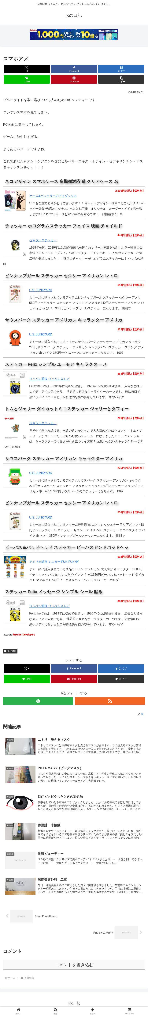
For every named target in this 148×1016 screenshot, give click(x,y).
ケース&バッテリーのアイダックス (53, 195)
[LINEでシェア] (27, 79)
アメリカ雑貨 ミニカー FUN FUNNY (54, 561)
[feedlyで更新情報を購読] (38, 701)
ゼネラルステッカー (43, 240)
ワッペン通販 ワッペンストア (49, 379)
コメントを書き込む (74, 966)
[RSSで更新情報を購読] (110, 701)
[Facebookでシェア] (74, 69)
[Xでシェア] (27, 69)
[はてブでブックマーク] (121, 69)
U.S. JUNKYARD (40, 290)
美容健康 (10, 651)
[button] (121, 79)
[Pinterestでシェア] (74, 79)
